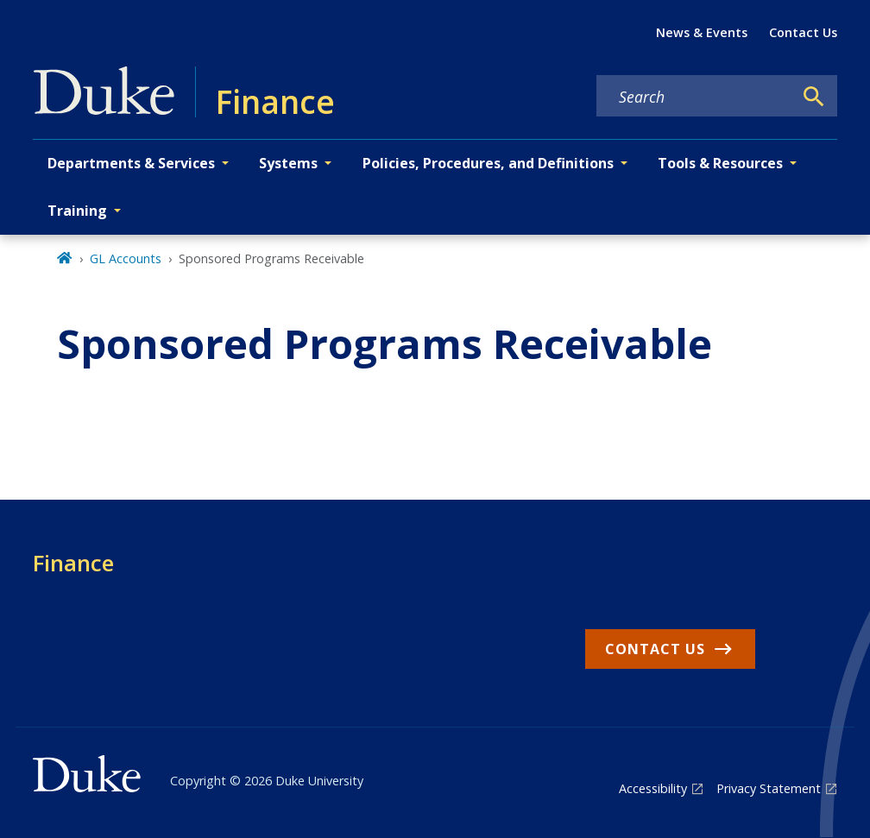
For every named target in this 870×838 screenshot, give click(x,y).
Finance (73, 562)
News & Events (701, 32)
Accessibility (653, 788)
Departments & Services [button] (131, 163)
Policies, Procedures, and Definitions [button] (488, 163)
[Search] (813, 97)
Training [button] (77, 210)
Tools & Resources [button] (720, 163)
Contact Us (803, 32)
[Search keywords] (694, 96)
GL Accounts (125, 258)
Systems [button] (288, 163)
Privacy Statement (768, 788)
